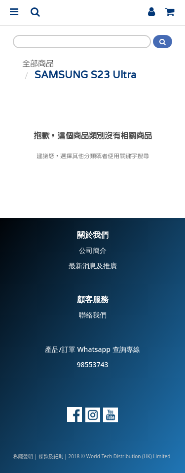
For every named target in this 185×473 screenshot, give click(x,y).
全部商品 (38, 63)
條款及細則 (50, 456)
